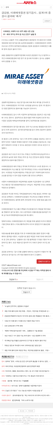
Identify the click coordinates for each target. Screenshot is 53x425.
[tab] (8, 356)
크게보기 (47, 21)
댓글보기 (13, 279)
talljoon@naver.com (14, 265)
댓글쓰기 (39, 279)
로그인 (22, 411)
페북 (3, 23)
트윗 (7, 23)
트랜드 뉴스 (6, 301)
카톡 (11, 23)
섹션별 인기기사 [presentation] (21, 356)
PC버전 (30, 411)
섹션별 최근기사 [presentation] (8, 356)
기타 (15, 23)
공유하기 (51, 7)
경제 (7, 7)
